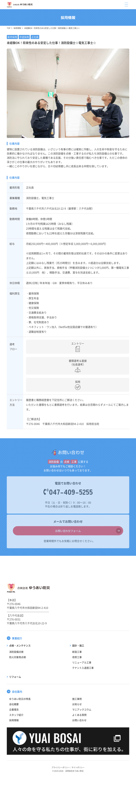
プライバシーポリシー (61, 767)
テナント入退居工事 (83, 667)
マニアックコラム (81, 709)
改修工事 (77, 657)
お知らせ (77, 704)
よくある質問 (79, 715)
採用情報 (17, 28)
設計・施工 (78, 645)
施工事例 (77, 699)
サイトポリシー (78, 767)
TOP (8, 28)
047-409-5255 (71, 493)
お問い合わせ (79, 720)
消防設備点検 (16, 651)
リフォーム (15, 676)
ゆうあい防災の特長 (20, 699)
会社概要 (14, 704)
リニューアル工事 (81, 662)
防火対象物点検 (17, 657)
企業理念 (14, 709)
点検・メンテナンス (20, 645)
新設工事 (77, 651)
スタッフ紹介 (16, 715)
